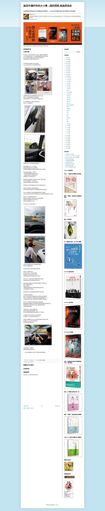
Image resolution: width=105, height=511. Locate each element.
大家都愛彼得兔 (68, 160)
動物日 (68, 106)
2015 (67, 135)
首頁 (42, 405)
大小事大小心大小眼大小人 (71, 155)
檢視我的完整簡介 (33, 19)
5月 (68, 125)
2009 (67, 146)
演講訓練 (68, 108)
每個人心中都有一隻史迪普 (71, 157)
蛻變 (67, 121)
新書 (67, 116)
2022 (67, 65)
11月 (68, 79)
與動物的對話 (68, 165)
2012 (67, 140)
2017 (67, 74)
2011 (67, 142)
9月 (68, 83)
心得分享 (68, 95)
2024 (67, 61)
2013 (67, 138)
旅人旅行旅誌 (30, 361)
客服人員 (68, 103)
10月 (68, 81)
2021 (67, 67)
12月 (68, 77)
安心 (67, 114)
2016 (67, 76)
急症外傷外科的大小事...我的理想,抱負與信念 (47, 5)
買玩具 (68, 90)
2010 (67, 144)
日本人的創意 (69, 92)
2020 (67, 68)
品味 (67, 112)
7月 (68, 86)
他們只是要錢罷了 (70, 105)
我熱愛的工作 (68, 154)
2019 (67, 70)
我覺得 (68, 110)
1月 (68, 133)
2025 (67, 59)
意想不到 (68, 117)
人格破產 (68, 97)
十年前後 (68, 88)
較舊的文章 (57, 405)
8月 (68, 85)
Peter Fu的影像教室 (69, 167)
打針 (67, 119)
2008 (67, 148)
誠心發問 (68, 99)
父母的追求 (69, 94)
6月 (68, 123)
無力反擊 (68, 101)
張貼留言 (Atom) (29, 408)
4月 (68, 127)
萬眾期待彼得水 (68, 163)
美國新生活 (67, 162)
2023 (67, 63)
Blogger (56, 504)
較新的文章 (26, 405)
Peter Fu (33, 14)
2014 (67, 137)
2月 (68, 131)
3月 (68, 129)
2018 (67, 72)
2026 (67, 57)
